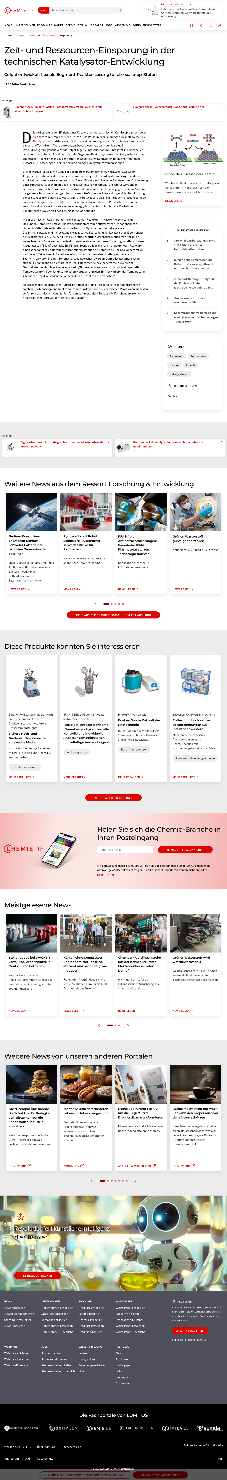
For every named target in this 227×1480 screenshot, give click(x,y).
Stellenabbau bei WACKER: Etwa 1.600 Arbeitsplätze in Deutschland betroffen (194, 245)
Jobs (119, 1371)
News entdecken (14, 1308)
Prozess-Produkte (90, 1320)
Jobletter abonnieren (55, 1359)
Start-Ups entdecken (54, 1313)
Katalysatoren (42, 141)
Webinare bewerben (17, 1359)
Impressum (11, 1458)
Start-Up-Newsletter (17, 1320)
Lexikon (83, 1353)
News (119, 1353)
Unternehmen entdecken (57, 1308)
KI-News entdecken (37, 1275)
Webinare (122, 1377)
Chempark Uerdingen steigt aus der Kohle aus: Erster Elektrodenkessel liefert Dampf (194, 283)
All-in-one (122, 1383)
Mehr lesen (108, 875)
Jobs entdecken (51, 1353)
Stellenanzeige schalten (57, 1365)
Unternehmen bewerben (57, 1326)
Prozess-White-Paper (129, 1320)
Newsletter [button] (152, 25)
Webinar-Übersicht (16, 1365)
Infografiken (87, 1359)
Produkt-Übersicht (91, 1332)
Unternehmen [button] (25, 25)
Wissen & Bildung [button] (128, 25)
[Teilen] (201, 26)
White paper (123, 1365)
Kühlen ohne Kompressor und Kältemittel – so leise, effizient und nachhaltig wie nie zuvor (193, 264)
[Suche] (119, 10)
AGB (28, 1458)
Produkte (122, 1359)
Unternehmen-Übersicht (57, 1332)
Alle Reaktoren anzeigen (113, 798)
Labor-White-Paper (128, 1313)
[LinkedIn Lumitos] (220, 1458)
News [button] (8, 25)
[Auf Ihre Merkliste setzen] (191, 26)
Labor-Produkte (89, 1313)
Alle (42, 10)
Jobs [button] (109, 25)
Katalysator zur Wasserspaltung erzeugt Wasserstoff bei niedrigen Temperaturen (196, 317)
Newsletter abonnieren (185, 849)
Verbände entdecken (54, 1320)
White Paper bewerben (130, 1326)
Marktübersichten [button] (68, 25)
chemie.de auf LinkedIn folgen (189, 1339)
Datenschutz (45, 1458)
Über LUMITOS (46, 1447)
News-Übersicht (14, 1326)
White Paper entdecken (130, 1308)
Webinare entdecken (17, 1353)
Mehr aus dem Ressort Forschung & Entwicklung (113, 615)
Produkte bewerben (91, 1326)
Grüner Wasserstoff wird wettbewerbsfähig (190, 300)
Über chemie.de (71, 1447)
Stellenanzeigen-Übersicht (58, 1371)
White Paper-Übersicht (130, 1332)
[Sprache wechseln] (210, 26)
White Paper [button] (94, 25)
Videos (83, 1371)
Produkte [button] (44, 25)
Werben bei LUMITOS (17, 1447)
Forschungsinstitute (92, 1365)
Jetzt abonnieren (189, 1331)
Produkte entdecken (91, 1308)
